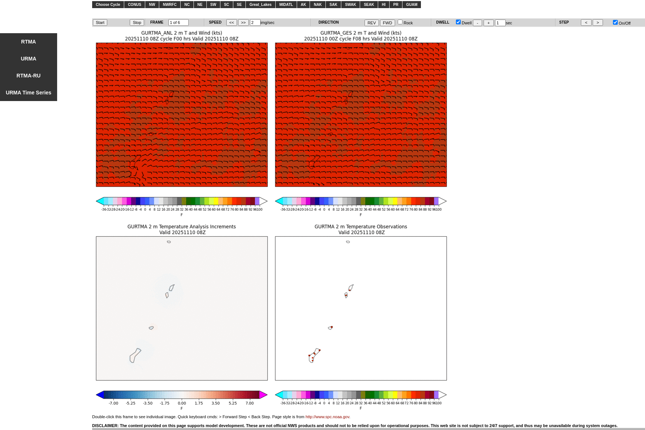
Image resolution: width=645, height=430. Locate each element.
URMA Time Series (29, 93)
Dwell (464, 23)
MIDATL (286, 5)
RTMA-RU (29, 76)
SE (239, 5)
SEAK (369, 5)
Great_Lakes (261, 5)
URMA (28, 59)
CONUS (134, 5)
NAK (318, 5)
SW (213, 5)
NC (186, 5)
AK (303, 5)
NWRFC (170, 5)
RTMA (28, 42)
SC (226, 5)
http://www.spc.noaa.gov (327, 417)
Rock (405, 23)
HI (384, 5)
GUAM (412, 5)
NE (200, 5)
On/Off (622, 23)
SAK (333, 5)
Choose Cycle (108, 5)
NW (152, 5)
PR (395, 5)
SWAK (350, 5)
